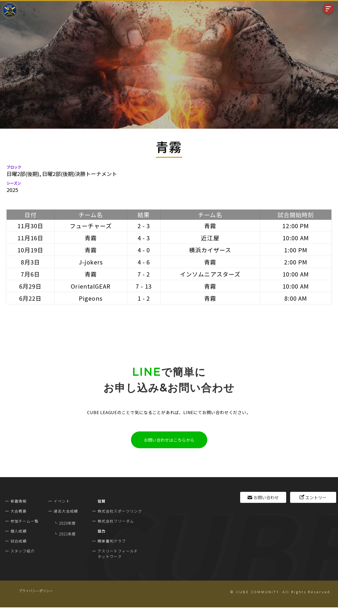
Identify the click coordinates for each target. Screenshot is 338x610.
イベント (62, 501)
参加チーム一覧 (25, 521)
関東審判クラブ (112, 541)
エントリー (315, 497)
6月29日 (30, 286)
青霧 (210, 225)
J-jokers (91, 262)
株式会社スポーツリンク (120, 511)
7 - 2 (144, 274)
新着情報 (19, 501)
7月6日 (30, 274)
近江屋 (210, 237)
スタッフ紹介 (23, 551)
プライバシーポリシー (36, 590)
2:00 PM (295, 262)
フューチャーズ (91, 225)
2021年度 (67, 533)
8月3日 (30, 262)
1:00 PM (295, 250)
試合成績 (19, 541)
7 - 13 (144, 286)
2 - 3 (144, 225)
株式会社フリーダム (116, 521)
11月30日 (30, 225)
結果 (144, 214)
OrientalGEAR (90, 286)
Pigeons (91, 298)
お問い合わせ (266, 497)
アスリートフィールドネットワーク (118, 553)
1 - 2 (144, 298)
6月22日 (30, 298)
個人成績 (19, 531)
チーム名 (91, 214)
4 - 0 (144, 250)
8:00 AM (295, 298)
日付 (30, 214)
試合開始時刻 (296, 214)
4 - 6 (144, 262)
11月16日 (30, 237)
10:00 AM (295, 237)
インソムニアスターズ (210, 274)
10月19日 (30, 250)
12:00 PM (295, 225)
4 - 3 (144, 237)
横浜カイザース (210, 250)
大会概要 (19, 511)
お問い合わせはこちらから (169, 440)
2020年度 (67, 523)
